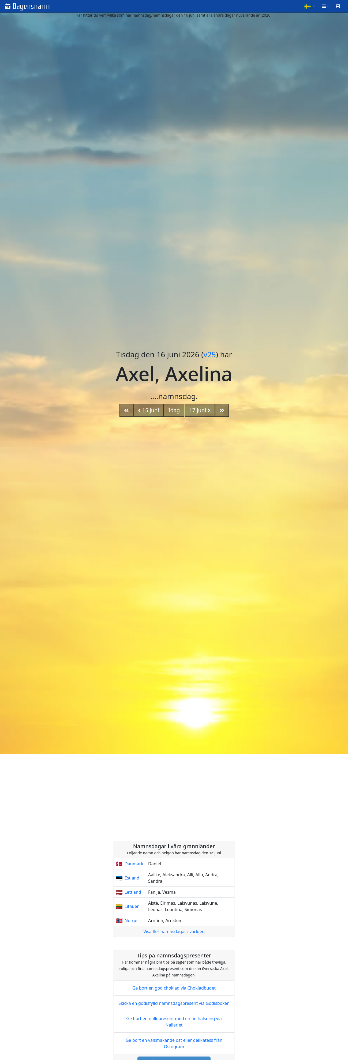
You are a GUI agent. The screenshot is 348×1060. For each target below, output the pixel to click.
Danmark (134, 864)
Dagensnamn (32, 6)
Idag (174, 410)
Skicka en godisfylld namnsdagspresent (174, 1003)
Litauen (132, 906)
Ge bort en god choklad (174, 988)
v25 (210, 354)
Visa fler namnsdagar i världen (174, 931)
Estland (132, 878)
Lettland (133, 892)
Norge (131, 920)
